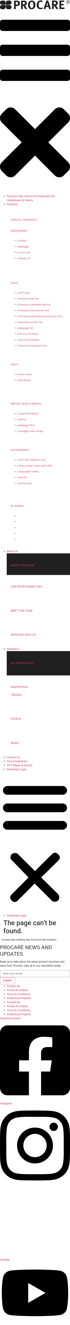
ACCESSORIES (20, 449)
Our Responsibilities (26, 586)
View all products (24, 219)
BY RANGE (17, 505)
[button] (35, 102)
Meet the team (21, 610)
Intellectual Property (19, 998)
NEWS (15, 743)
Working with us (23, 634)
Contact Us (13, 986)
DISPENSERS (19, 230)
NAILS (14, 364)
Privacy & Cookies (17, 990)
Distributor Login (17, 769)
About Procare (22, 565)
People (16, 718)
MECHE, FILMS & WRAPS (26, 403)
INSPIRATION (19, 687)
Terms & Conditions (18, 994)
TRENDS (16, 695)
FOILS (14, 282)
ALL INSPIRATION (22, 663)
